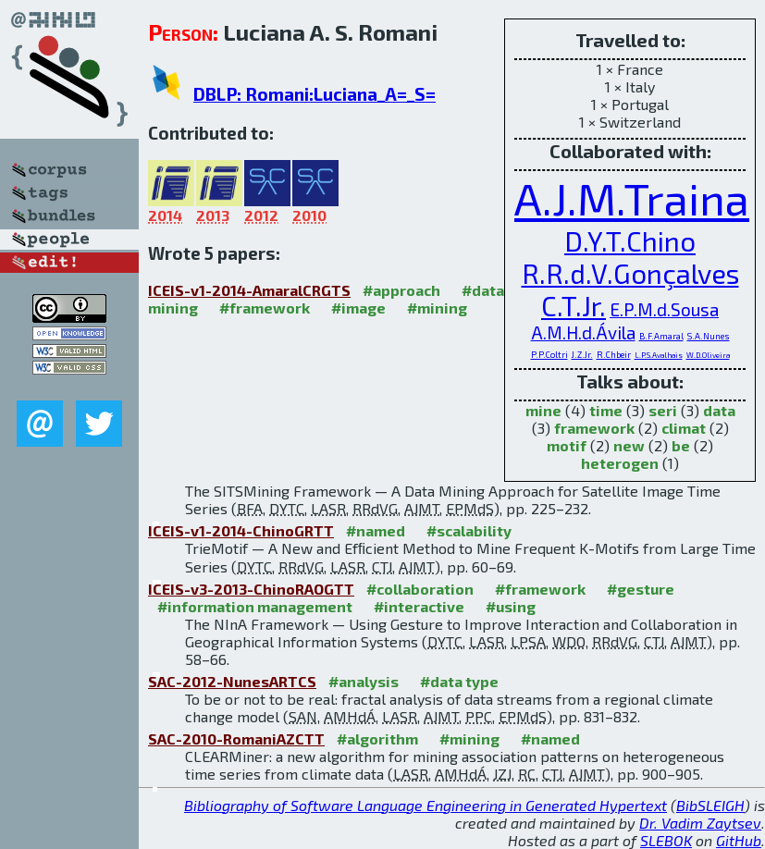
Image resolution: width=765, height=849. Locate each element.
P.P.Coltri (549, 355)
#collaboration (420, 588)
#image (358, 307)
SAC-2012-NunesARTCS (232, 681)
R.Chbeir (614, 355)
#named (375, 530)
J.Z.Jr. (582, 355)
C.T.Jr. (573, 305)
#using (511, 606)
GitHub (738, 840)
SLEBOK (666, 840)
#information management (254, 606)
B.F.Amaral (661, 336)
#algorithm (377, 738)
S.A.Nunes (708, 336)
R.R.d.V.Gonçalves (630, 273)
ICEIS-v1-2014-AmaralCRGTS (249, 290)
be (681, 445)
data (719, 410)
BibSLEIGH (710, 805)
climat (683, 428)
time (606, 410)
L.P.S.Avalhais (659, 355)
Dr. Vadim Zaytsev (700, 822)
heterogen (620, 463)
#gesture (640, 588)
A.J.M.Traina (631, 198)
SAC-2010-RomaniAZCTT (236, 738)
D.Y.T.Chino (630, 241)
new (629, 445)
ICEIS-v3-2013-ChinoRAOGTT (251, 588)
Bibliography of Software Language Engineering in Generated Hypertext (425, 805)
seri (662, 410)
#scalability (469, 530)
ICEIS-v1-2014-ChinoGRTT (241, 530)
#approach (401, 290)
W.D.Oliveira (708, 355)
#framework (264, 307)
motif (566, 445)
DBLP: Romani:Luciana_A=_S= (314, 94)
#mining (437, 307)
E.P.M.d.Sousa (664, 309)
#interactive (419, 606)
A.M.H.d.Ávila (583, 332)
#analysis (363, 681)
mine (543, 410)
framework (594, 428)
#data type (459, 681)
